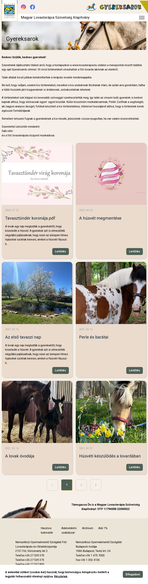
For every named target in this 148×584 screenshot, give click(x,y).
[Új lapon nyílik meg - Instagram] (23, 6)
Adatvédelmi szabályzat (69, 530)
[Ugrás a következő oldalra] (95, 484)
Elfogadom (133, 574)
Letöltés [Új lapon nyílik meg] (60, 251)
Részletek (60, 576)
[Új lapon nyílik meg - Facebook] (32, 6)
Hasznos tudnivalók (47, 530)
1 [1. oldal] (67, 484)
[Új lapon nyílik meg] (31, 551)
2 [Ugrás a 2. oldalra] (81, 484)
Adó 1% (102, 528)
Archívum (87, 528)
